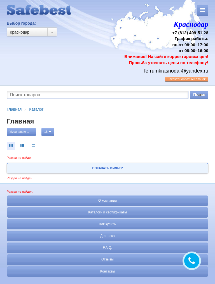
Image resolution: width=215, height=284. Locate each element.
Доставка (107, 236)
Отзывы (107, 259)
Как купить (107, 224)
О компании (107, 200)
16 (47, 131)
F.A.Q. (107, 248)
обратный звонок (186, 79)
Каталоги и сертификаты (107, 212)
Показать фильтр (107, 168)
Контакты (107, 271)
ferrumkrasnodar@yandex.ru (176, 71)
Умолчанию (19, 132)
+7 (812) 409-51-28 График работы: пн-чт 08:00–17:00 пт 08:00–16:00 (160, 42)
